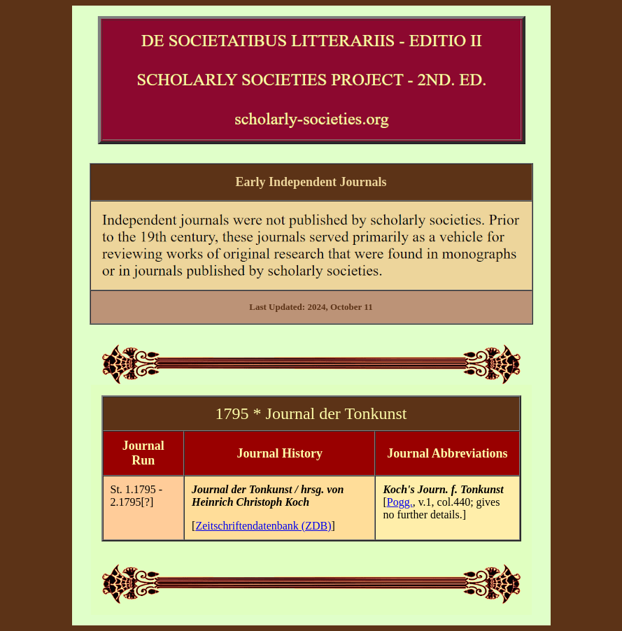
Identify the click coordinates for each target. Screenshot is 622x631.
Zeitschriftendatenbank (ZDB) (263, 526)
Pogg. (400, 502)
